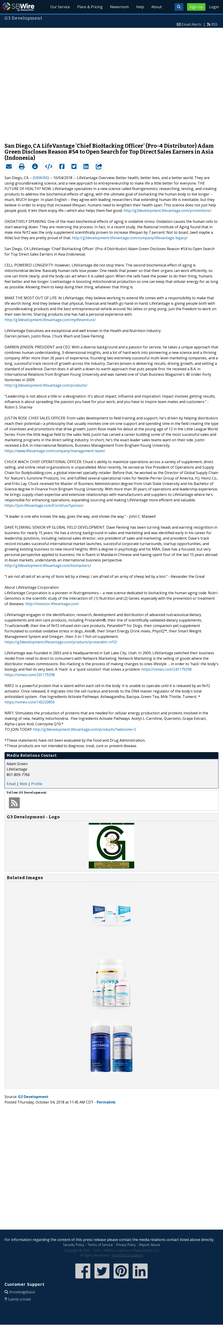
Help (140, 6)
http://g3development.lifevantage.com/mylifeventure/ (50, 319)
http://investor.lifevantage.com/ (52, 603)
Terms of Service (100, 1245)
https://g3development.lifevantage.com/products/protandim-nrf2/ (61, 641)
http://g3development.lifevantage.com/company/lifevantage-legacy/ (130, 237)
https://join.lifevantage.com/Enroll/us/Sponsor (44, 505)
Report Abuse (149, 1245)
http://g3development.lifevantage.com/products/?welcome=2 (84, 729)
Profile (36, 783)
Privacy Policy (126, 1245)
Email (11, 783)
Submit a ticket (19, 1299)
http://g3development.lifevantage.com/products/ (46, 385)
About (156, 6)
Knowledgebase (22, 1291)
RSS (214, 24)
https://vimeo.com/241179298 (166, 669)
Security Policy (73, 1245)
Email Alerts (191, 24)
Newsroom (119, 6)
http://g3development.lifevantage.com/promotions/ (167, 210)
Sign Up (196, 6)
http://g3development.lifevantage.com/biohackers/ (48, 565)
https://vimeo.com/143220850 (30, 702)
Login (214, 6)
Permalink (106, 1102)
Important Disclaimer (127, 1255)
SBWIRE (41, 177)
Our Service (60, 6)
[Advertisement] (57, 83)
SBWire (18, 6)
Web (23, 783)
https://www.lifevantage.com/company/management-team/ (55, 450)
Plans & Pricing (90, 6)
